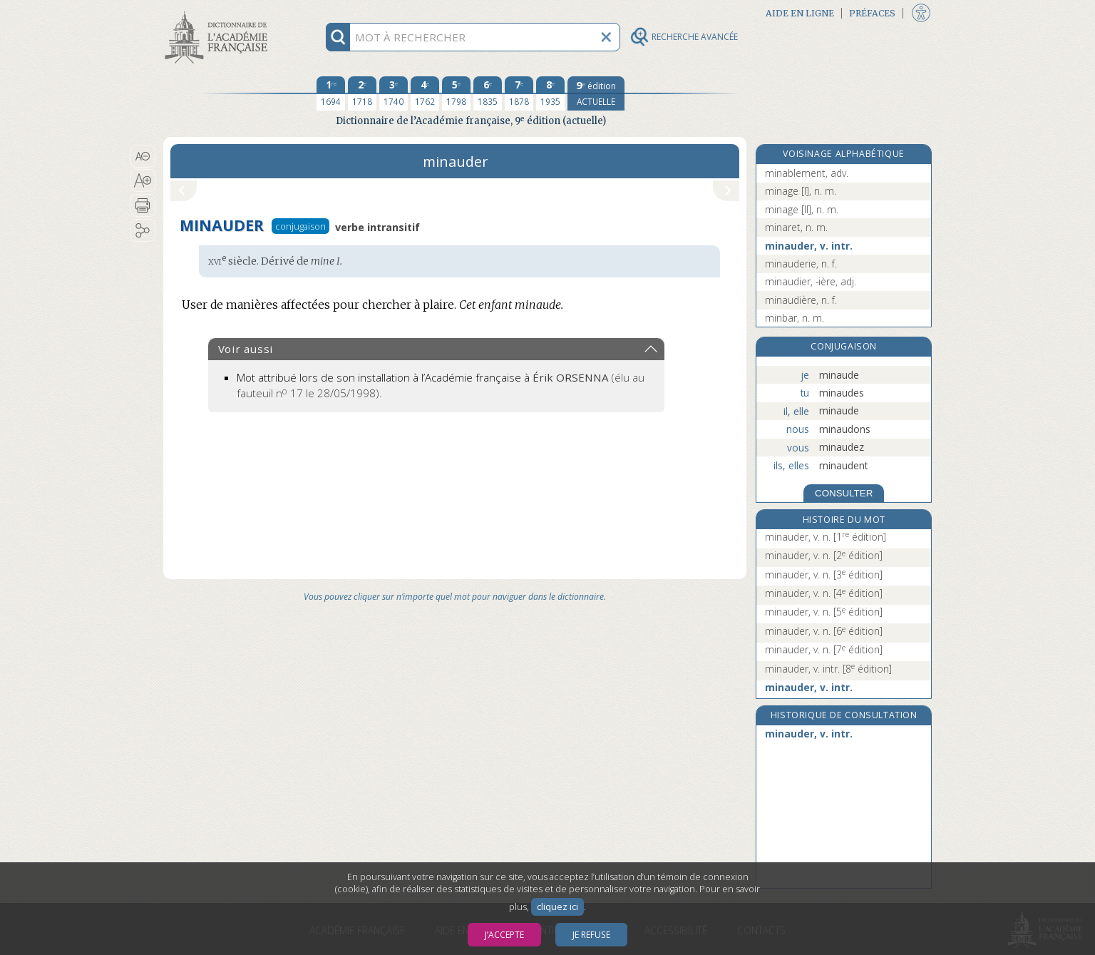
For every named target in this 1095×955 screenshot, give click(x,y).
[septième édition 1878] (519, 93)
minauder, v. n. (825, 536)
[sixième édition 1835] (487, 93)
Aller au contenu (219, 12)
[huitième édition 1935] (550, 93)
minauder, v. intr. (809, 245)
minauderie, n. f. (801, 263)
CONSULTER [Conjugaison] (844, 493)
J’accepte (504, 935)
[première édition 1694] (331, 93)
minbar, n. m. (794, 318)
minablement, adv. (806, 173)
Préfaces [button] (872, 13)
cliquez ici (557, 907)
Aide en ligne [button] (800, 13)
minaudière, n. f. (801, 300)
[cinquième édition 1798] (456, 93)
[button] (142, 156)
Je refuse (591, 935)
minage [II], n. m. (801, 209)
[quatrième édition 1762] (425, 93)
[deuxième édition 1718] (362, 93)
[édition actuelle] (595, 93)
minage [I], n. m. (800, 191)
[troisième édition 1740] (393, 93)
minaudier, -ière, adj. (810, 281)
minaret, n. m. (796, 227)
